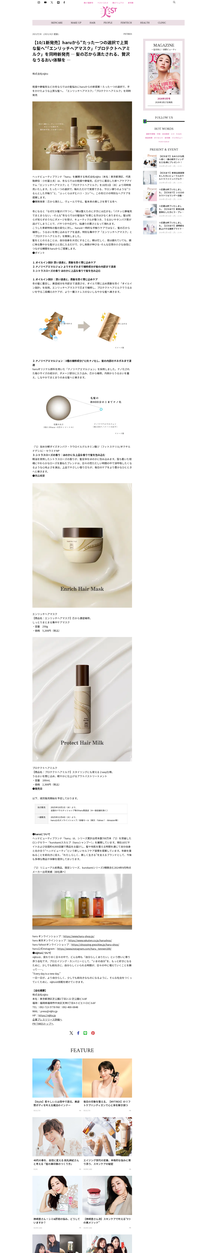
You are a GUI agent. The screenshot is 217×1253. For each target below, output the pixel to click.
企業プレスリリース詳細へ (47, 1019)
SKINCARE (57, 23)
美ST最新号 (88, 2)
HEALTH (145, 23)
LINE (150, 154)
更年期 (130, 2)
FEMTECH (126, 23)
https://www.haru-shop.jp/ (78, 936)
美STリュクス (118, 2)
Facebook (153, 160)
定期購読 (155, 115)
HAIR (92, 23)
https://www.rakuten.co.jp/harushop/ (90, 940)
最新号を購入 (155, 108)
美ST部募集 (174, 2)
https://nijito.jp (47, 1015)
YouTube (152, 142)
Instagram (153, 136)
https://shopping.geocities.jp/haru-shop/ (95, 944)
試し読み (171, 108)
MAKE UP (76, 23)
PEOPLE (108, 23)
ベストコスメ (102, 2)
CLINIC (162, 23)
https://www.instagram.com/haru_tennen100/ (84, 948)
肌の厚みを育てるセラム (192, 1247)
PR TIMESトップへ (43, 1023)
